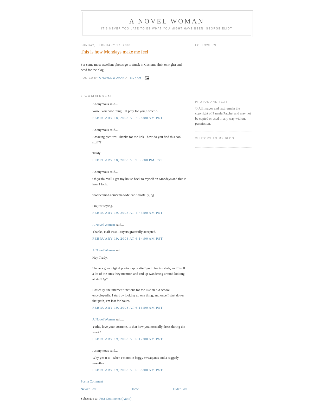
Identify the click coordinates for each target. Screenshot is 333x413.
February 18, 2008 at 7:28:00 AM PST (127, 118)
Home (135, 389)
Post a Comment (92, 381)
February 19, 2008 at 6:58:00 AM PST (127, 370)
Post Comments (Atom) (115, 398)
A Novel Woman (166, 21)
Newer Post (88, 389)
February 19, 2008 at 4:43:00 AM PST (127, 213)
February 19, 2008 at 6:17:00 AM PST (127, 339)
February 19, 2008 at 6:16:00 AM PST (127, 307)
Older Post (180, 389)
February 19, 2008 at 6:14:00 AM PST (127, 238)
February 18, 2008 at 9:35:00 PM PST (127, 160)
